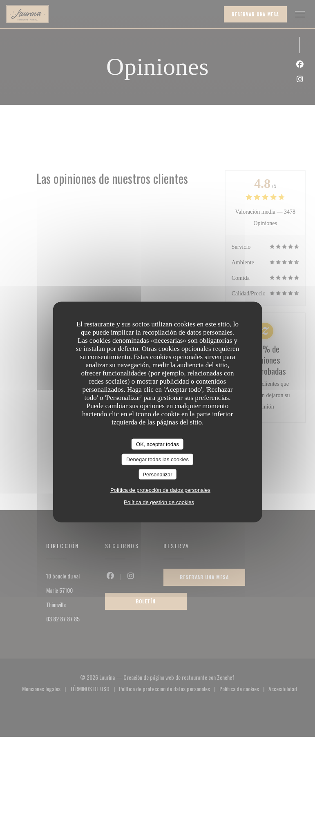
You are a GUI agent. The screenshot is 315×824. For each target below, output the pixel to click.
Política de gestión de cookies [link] (159, 502)
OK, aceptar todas (157, 444)
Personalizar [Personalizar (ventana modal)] (157, 474)
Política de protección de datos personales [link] (160, 490)
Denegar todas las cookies (157, 459)
